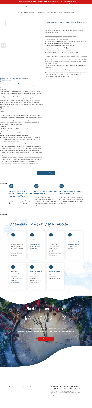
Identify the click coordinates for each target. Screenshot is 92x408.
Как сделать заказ (28, 6)
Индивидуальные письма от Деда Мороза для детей (34, 12)
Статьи (71, 389)
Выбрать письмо (17, 6)
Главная (20, 12)
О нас (36, 6)
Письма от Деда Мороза (71, 387)
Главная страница (6, 6)
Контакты (42, 6)
